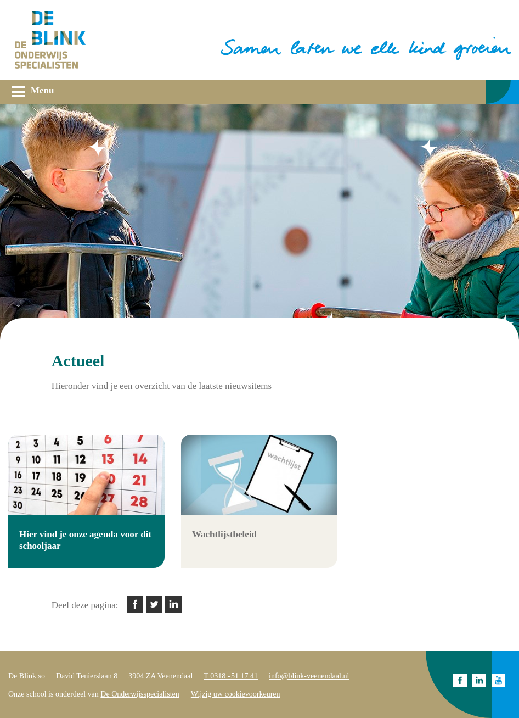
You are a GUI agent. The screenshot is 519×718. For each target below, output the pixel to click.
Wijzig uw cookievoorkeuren (235, 694)
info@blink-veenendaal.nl (309, 676)
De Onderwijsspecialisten (139, 694)
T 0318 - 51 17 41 (231, 676)
